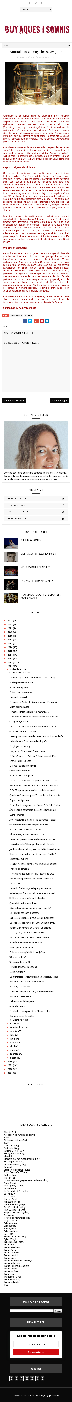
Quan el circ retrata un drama (23, 903)
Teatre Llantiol (11, 1255)
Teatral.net (9, 1244)
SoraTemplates (31, 1395)
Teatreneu (9, 1274)
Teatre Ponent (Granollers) (17, 1266)
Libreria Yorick (10, 1199)
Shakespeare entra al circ (21, 682)
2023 (10, 620)
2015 (10, 651)
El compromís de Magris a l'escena (25, 829)
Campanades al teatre (19, 672)
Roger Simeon (10, 1220)
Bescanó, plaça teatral (19, 986)
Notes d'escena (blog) (14, 1204)
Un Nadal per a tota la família (23, 731)
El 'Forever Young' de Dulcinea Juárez (27, 952)
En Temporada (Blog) (14, 1161)
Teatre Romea (10, 1268)
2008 (10, 1069)
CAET (6, 1143)
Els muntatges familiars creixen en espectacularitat (33, 977)
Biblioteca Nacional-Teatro (16, 1140)
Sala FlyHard (10, 1228)
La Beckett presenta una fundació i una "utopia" (32, 839)
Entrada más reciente (14, 400)
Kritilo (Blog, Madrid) (14, 1185)
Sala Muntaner (11, 1231)
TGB (6, 1284)
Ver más (53, 479)
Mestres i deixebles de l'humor (23, 765)
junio (13, 1039)
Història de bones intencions (23, 967)
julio (12, 1035)
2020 (10, 632)
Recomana (9, 1215)
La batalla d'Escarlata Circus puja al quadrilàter (31, 918)
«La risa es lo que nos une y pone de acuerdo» (31, 991)
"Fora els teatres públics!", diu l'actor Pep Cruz (31, 873)
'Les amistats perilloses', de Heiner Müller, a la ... (32, 878)
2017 (10, 643)
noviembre (16, 1020)
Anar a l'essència (17, 1006)
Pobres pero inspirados (20, 692)
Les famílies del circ (18, 859)
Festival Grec (10, 1175)
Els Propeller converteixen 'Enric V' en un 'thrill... (32, 923)
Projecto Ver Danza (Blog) (16, 1212)
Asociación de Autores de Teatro (19, 1135)
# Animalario (16, 315)
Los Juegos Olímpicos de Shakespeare (27, 751)
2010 (10, 1061)
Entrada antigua (59, 400)
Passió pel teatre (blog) (15, 1207)
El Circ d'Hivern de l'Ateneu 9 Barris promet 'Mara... (34, 756)
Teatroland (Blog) (12, 1277)
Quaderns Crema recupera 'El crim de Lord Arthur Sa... (35, 795)
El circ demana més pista (21, 775)
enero (13, 1057)
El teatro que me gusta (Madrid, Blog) (22, 1159)
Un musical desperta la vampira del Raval (28, 824)
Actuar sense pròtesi (19, 687)
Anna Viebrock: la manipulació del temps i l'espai (32, 819)
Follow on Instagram (37, 519)
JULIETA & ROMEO (30, 539)
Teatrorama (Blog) (12, 1279)
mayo (13, 1042)
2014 (10, 654)
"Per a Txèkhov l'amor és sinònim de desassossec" (33, 726)
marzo (13, 1050)
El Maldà (8, 1156)
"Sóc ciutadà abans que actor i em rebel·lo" (30, 908)
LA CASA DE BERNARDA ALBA (37, 581)
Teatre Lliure (10, 1258)
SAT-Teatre (9, 1234)
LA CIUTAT (14, 883)
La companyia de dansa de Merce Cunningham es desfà (36, 736)
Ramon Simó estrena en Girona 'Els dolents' (30, 927)
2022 (10, 624)
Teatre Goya (10, 1250)
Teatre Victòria (11, 1271)
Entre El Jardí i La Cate (20, 761)
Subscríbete (36, 1352)
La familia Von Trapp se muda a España (28, 741)
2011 (10, 666)
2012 (10, 662)
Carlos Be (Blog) (12, 1145)
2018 (10, 639)
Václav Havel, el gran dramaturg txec (27, 834)
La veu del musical (18, 697)
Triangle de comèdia (19, 869)
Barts (6, 1137)
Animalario (44, 57)
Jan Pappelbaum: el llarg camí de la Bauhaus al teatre (34, 849)
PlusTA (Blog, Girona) (14, 1210)
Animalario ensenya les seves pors (25, 942)
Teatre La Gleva (11, 1252)
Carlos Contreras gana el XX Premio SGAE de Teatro (34, 805)
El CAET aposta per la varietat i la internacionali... (33, 790)
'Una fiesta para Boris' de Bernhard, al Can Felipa (32, 677)
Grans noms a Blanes (19, 770)
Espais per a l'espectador (21, 947)
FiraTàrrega (9, 1177)
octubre (14, 1023)
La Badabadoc (10, 1188)
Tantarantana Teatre (14, 1242)
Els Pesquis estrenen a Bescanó (24, 913)
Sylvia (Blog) (10, 1239)
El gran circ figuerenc (19, 800)
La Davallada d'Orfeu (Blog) (17, 1191)
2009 (10, 1065)
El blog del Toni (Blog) (14, 1153)
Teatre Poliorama (12, 1263)
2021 (10, 628)
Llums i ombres (16, 815)
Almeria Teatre (11, 1132)
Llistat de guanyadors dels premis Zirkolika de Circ (33, 780)
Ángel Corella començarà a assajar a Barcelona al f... (34, 810)
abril (12, 1046)
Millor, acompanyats (19, 707)
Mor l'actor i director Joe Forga (38, 553)
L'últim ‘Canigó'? (17, 972)
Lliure (52, 57)
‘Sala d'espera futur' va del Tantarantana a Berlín (32, 893)
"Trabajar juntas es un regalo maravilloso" (29, 712)
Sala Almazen (10, 1223)
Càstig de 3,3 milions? (20, 721)
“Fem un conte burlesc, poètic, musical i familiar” (32, 854)
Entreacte (8, 1167)
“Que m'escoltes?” (17, 957)
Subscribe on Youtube (37, 512)
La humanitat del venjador (22, 1001)
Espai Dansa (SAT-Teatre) (16, 1172)
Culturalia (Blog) (12, 1148)
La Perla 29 (9, 1194)
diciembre (16, 669)
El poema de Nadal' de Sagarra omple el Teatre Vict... (34, 702)
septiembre (17, 1027)
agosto (14, 1031)
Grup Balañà (10, 1183)
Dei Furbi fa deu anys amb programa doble (30, 888)
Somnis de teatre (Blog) (15, 1236)
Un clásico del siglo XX (20, 962)
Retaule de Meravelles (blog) (17, 1218)
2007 (10, 1073)
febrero (14, 1054)
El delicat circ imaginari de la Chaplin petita (29, 1011)
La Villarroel (9, 1196)
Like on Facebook (37, 505)
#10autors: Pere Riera (20, 996)
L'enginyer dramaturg (19, 746)
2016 (10, 647)
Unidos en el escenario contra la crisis (27, 898)
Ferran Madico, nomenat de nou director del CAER (33, 785)
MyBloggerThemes (50, 1395)
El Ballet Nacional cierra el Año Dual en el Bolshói (33, 864)
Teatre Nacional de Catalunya (18, 1260)
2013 (10, 658)
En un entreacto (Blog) (15, 1164)
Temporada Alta (11, 1282)
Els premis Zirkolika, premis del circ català (29, 937)
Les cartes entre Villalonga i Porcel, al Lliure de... (32, 844)
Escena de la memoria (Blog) (17, 1169)
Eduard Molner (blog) (14, 1151)
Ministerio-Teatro (12, 1201)
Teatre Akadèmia (12, 1247)
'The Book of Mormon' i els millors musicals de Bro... (34, 716)
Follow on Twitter (37, 499)
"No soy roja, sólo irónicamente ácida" (27, 932)
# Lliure (28, 315)
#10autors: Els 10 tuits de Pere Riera (27, 981)
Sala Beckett (10, 1226)
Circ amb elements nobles (21, 1016)
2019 (10, 635)
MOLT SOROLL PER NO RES (35, 567)
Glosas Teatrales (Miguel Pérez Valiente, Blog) (26, 1180)
